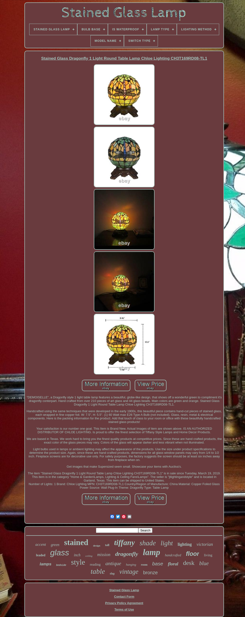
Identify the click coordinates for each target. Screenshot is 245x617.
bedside (61, 565)
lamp (151, 552)
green (55, 545)
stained (76, 542)
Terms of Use (124, 609)
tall (107, 545)
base (157, 563)
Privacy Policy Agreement (124, 603)
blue (204, 563)
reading (95, 564)
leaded (40, 555)
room (144, 564)
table (98, 571)
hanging (131, 564)
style (78, 562)
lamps (45, 564)
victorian (205, 544)
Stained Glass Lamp (124, 590)
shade (147, 543)
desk (189, 562)
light (167, 543)
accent (40, 544)
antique (113, 563)
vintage (128, 571)
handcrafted (173, 555)
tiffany (124, 542)
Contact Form (124, 596)
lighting (185, 544)
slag (112, 573)
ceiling (88, 555)
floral (173, 563)
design (96, 545)
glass (59, 552)
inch (77, 555)
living (208, 555)
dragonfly (126, 554)
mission (103, 554)
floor (192, 553)
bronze (150, 572)
